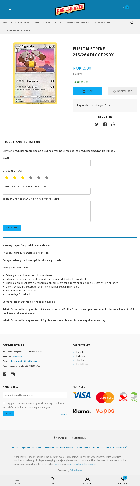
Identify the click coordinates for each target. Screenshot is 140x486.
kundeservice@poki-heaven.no (25, 361)
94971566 (17, 356)
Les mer (63, 414)
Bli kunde (80, 356)
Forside (80, 352)
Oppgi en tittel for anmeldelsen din (47, 190)
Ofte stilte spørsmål (116, 447)
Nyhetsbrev (83, 447)
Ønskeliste (122, 91)
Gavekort (81, 360)
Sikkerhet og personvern (59, 447)
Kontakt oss (82, 364)
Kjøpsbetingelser (31, 447)
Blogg (96, 447)
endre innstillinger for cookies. (81, 464)
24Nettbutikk (76, 470)
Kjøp (87, 91)
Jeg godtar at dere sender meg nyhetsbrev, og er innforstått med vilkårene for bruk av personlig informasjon (34, 405)
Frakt (15, 447)
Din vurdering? (12, 171)
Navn (47, 161)
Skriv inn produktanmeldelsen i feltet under (47, 210)
